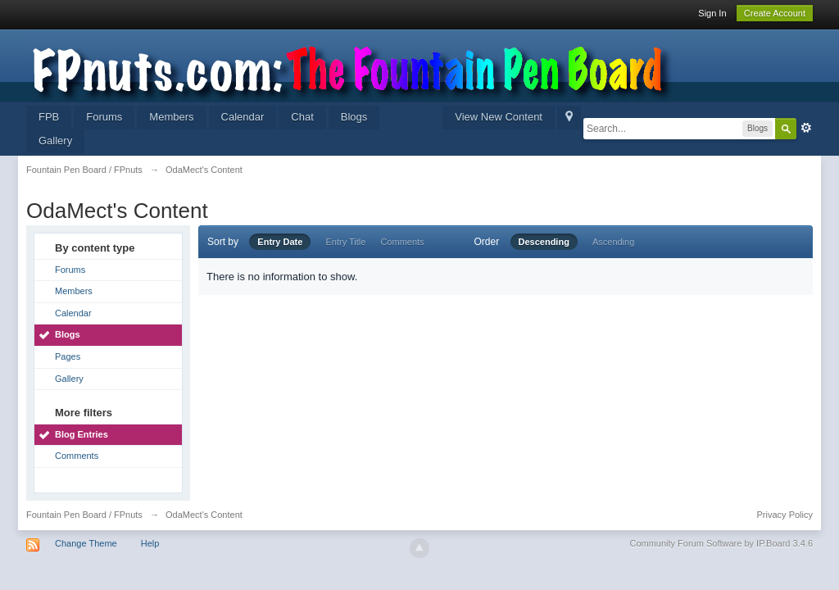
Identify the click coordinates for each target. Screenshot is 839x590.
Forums (104, 117)
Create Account (774, 13)
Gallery (55, 140)
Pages (67, 356)
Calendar (243, 117)
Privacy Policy (785, 515)
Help (150, 543)
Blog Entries (81, 434)
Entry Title (345, 242)
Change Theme (86, 543)
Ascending (613, 242)
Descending (544, 242)
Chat (302, 117)
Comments (76, 456)
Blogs (354, 117)
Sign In (712, 13)
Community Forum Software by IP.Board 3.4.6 (721, 543)
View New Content (498, 117)
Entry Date (279, 242)
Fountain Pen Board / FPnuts (84, 515)
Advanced (806, 127)
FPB (49, 117)
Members (171, 117)
